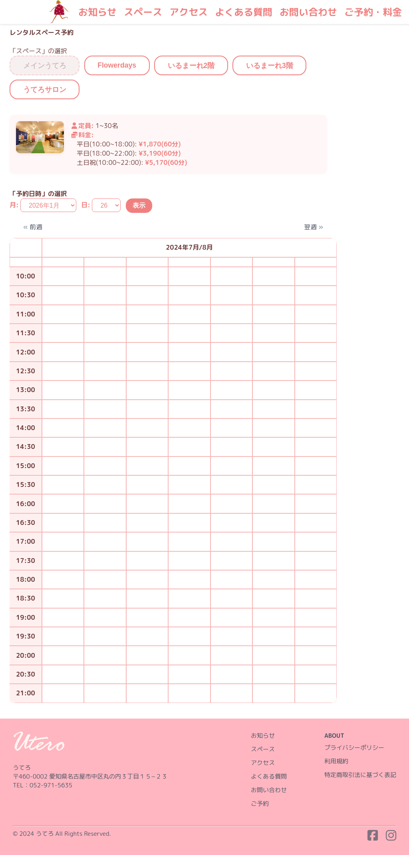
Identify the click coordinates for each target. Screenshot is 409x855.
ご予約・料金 (373, 12)
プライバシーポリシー (354, 747)
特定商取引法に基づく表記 (360, 775)
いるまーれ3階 (269, 66)
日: (85, 205)
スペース (143, 12)
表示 (139, 205)
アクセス (188, 12)
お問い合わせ (308, 12)
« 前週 (32, 226)
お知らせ (97, 12)
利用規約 (336, 761)
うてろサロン (44, 90)
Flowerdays (116, 65)
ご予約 (260, 803)
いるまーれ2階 (191, 66)
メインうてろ (44, 66)
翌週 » (313, 226)
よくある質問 (243, 12)
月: (14, 205)
